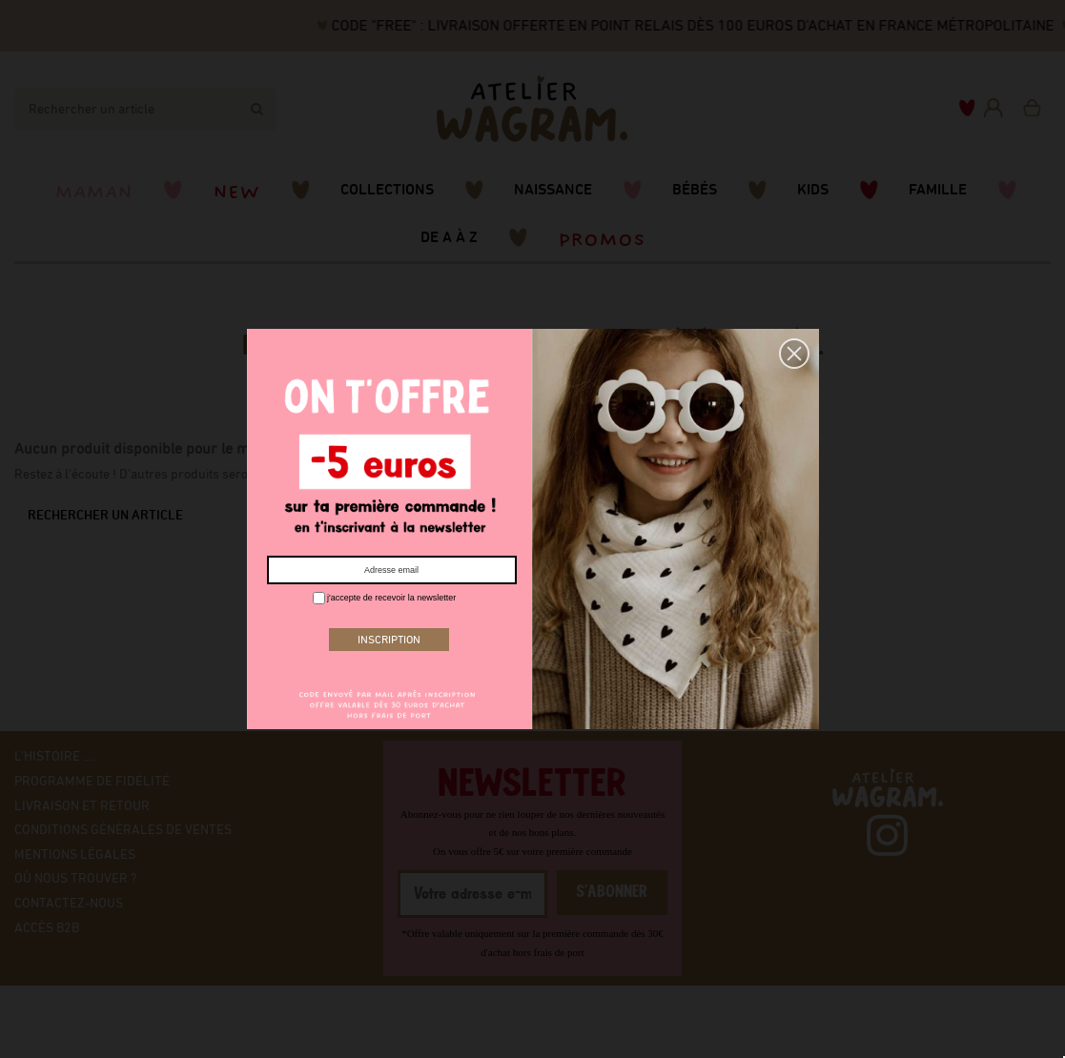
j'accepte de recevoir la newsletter (385, 598)
